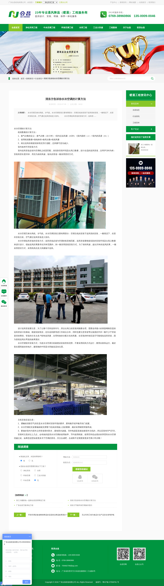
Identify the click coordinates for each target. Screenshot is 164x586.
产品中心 (113, 2)
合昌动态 (136, 110)
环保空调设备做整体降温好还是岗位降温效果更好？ (48, 515)
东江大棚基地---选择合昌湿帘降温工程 (30, 500)
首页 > (23, 79)
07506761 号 (114, 582)
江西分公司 (63, 2)
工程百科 (136, 123)
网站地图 (132, 2)
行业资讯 (38, 79)
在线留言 (142, 2)
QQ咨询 (80, 478)
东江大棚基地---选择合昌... (146, 146)
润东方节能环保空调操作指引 (81, 505)
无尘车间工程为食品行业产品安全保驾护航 (98, 515)
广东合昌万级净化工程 (24, 505)
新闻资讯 (123, 2)
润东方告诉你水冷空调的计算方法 (83, 500)
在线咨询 (94, 478)
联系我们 (152, 2)
